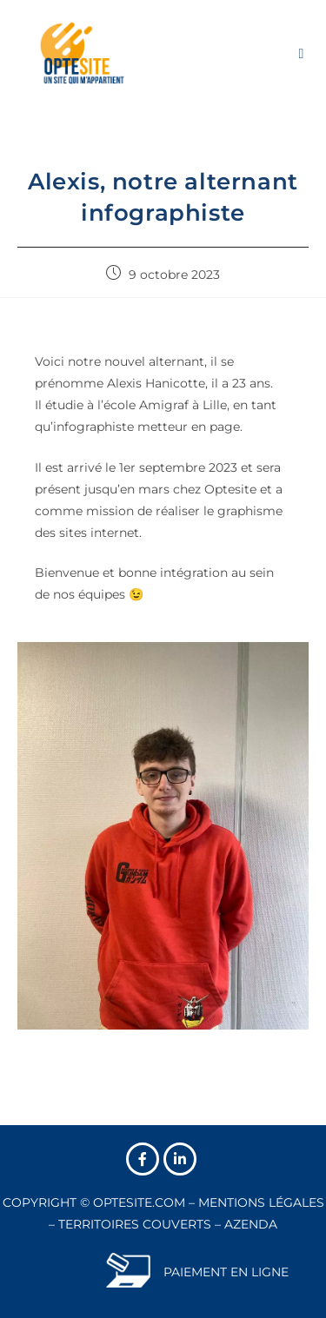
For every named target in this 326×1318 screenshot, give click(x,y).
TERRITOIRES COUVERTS (134, 1224)
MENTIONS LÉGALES (261, 1202)
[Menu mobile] (301, 52)
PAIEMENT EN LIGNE (226, 1272)
